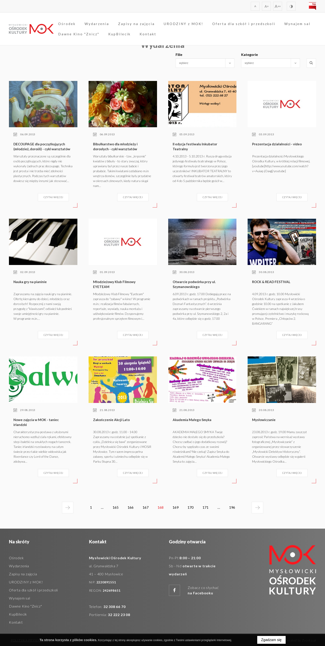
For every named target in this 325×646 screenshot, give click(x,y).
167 (145, 507)
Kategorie (249, 54)
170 (190, 507)
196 (233, 509)
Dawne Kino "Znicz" (78, 34)
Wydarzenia (97, 24)
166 (130, 507)
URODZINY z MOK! (183, 24)
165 (116, 507)
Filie (179, 54)
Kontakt (148, 34)
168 (161, 509)
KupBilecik (119, 34)
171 (205, 507)
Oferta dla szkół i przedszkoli (243, 24)
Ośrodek (67, 24)
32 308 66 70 (114, 606)
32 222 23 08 (119, 614)
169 (175, 507)
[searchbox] (201, 63)
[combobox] (205, 63)
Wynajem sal (297, 24)
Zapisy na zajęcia (136, 24)
